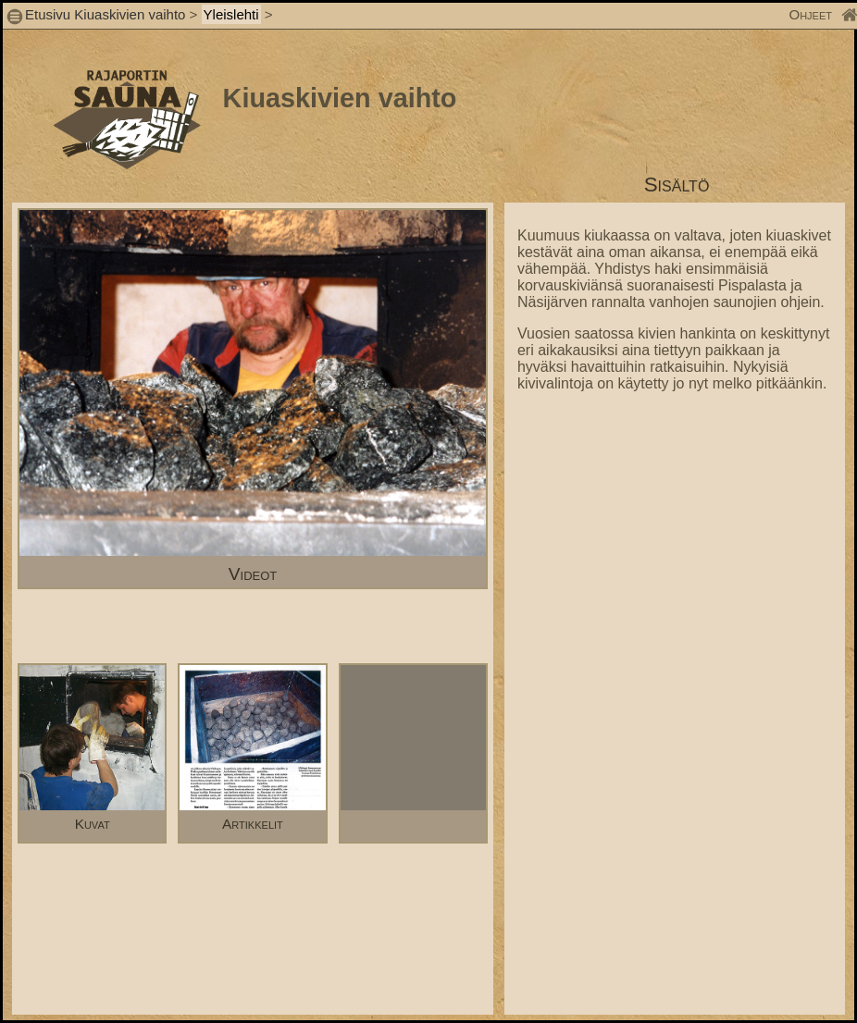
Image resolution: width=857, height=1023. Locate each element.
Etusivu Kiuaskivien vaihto (105, 14)
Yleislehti (231, 14)
